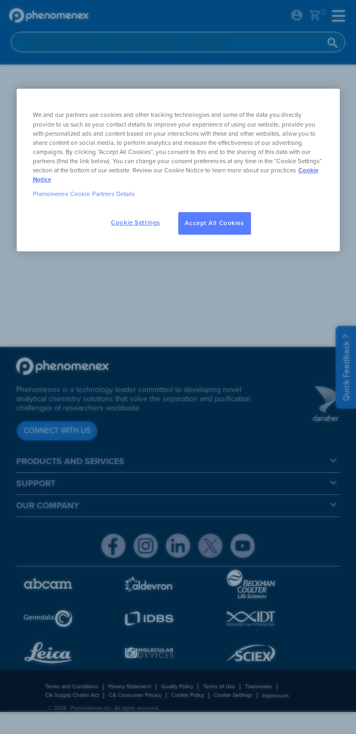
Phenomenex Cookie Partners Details (84, 194)
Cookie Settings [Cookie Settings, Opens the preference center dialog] (135, 222)
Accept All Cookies (214, 223)
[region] (178, 170)
